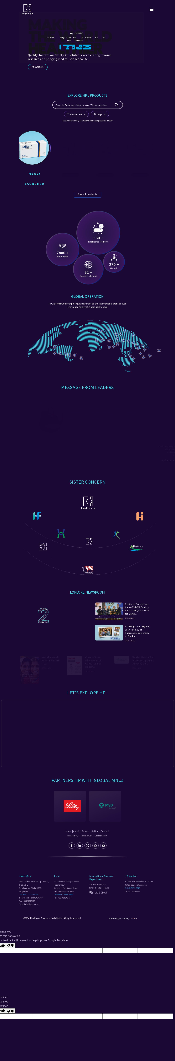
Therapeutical (76, 114)
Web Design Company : (119, 926)
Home (65, 839)
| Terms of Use (86, 843)
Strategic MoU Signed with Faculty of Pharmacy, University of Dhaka (137, 635)
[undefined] (10, 1015)
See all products (87, 193)
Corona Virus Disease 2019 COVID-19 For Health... (93, 667)
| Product (85, 839)
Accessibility (72, 843)
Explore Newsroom (87, 590)
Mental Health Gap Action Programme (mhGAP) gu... (143, 665)
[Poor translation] (10, 950)
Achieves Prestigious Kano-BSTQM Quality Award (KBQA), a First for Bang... (136, 611)
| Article (96, 839)
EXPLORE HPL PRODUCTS (88, 95)
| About (74, 839)
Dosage (100, 114)
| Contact (106, 839)
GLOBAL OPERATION (87, 294)
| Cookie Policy (100, 843)
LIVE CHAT (98, 900)
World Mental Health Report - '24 (50, 665)
